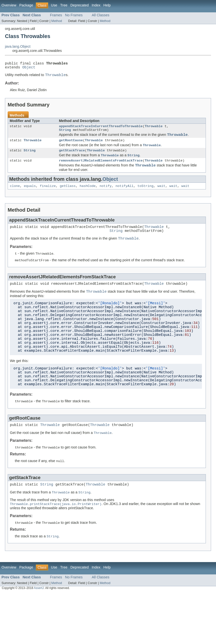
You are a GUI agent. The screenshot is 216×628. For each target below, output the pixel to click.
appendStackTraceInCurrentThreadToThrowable (101, 129)
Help (107, 5)
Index (96, 5)
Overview (8, 5)
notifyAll (124, 195)
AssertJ (39, 625)
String (65, 134)
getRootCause (71, 146)
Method (56, 21)
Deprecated (79, 5)
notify (105, 195)
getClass (68, 195)
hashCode (88, 195)
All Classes (100, 15)
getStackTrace (72, 157)
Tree (63, 5)
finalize (48, 195)
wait (161, 195)
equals (30, 195)
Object (28, 68)
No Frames (74, 15)
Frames (56, 15)
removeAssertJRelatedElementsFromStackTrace (101, 168)
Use (54, 5)
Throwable (154, 129)
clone (15, 195)
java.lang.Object (17, 46)
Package (26, 5)
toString (145, 195)
